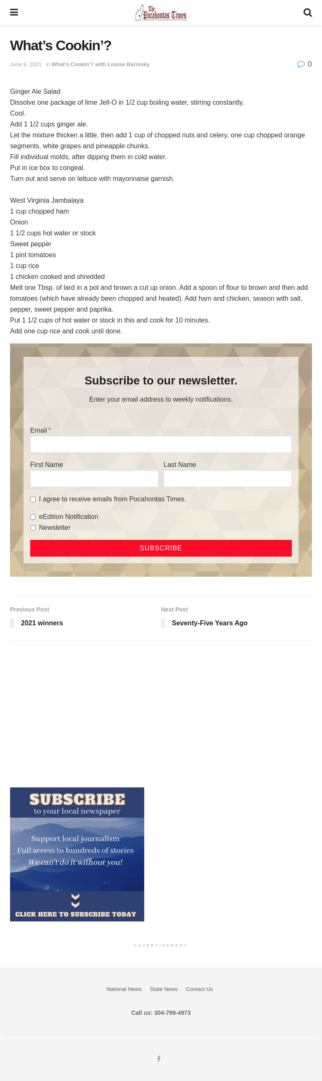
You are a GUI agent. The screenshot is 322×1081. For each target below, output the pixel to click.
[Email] (161, 444)
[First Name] (94, 478)
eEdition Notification (68, 516)
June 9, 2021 (26, 64)
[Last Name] (228, 478)
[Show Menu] (14, 12)
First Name (46, 464)
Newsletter (55, 527)
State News (164, 989)
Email (38, 430)
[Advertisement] (161, 712)
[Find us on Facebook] (159, 1059)
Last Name (180, 464)
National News (124, 989)
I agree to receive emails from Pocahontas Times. (112, 499)
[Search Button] (308, 12)
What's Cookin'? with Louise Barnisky (101, 64)
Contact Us (199, 989)
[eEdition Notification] (33, 517)
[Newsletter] (33, 528)
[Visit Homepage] (161, 12)
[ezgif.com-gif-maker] (77, 854)
